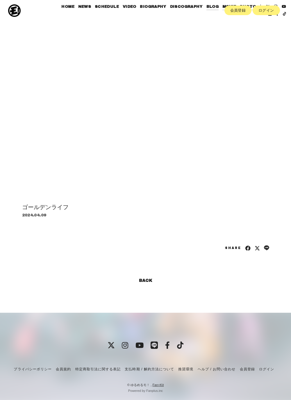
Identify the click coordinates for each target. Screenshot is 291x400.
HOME (69, 17)
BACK (145, 280)
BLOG (214, 17)
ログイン (266, 34)
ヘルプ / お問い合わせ (216, 369)
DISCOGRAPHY (188, 17)
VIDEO (131, 17)
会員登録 (238, 34)
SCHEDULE (109, 17)
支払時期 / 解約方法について (149, 369)
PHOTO (250, 17)
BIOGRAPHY (155, 17)
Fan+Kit (158, 385)
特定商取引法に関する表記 (98, 369)
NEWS (86, 17)
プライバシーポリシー (32, 369)
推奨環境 (185, 369)
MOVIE (231, 17)
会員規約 (63, 369)
